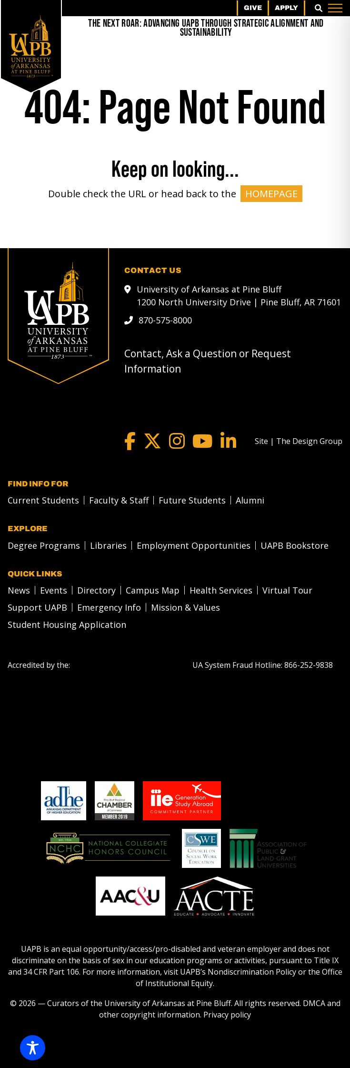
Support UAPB (37, 607)
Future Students (192, 500)
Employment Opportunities (193, 545)
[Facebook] (130, 441)
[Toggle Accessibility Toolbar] (32, 1047)
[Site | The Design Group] (298, 441)
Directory (96, 590)
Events (53, 590)
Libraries (108, 545)
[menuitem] (40, 500)
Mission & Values (185, 607)
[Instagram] (177, 441)
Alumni (250, 500)
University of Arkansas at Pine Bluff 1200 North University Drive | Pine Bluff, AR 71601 (239, 295)
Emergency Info (109, 607)
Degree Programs (44, 545)
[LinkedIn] (228, 441)
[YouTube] (202, 441)
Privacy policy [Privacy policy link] (227, 1014)
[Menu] (335, 8)
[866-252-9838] (308, 665)
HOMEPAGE (271, 193)
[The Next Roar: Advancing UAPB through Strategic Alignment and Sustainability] (206, 28)
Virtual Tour (287, 590)
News (19, 590)
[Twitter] (152, 441)
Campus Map (153, 590)
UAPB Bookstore (294, 545)
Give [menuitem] (253, 7)
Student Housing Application (67, 624)
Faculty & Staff (119, 500)
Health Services (221, 590)
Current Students (43, 500)
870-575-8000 (165, 320)
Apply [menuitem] (286, 7)
